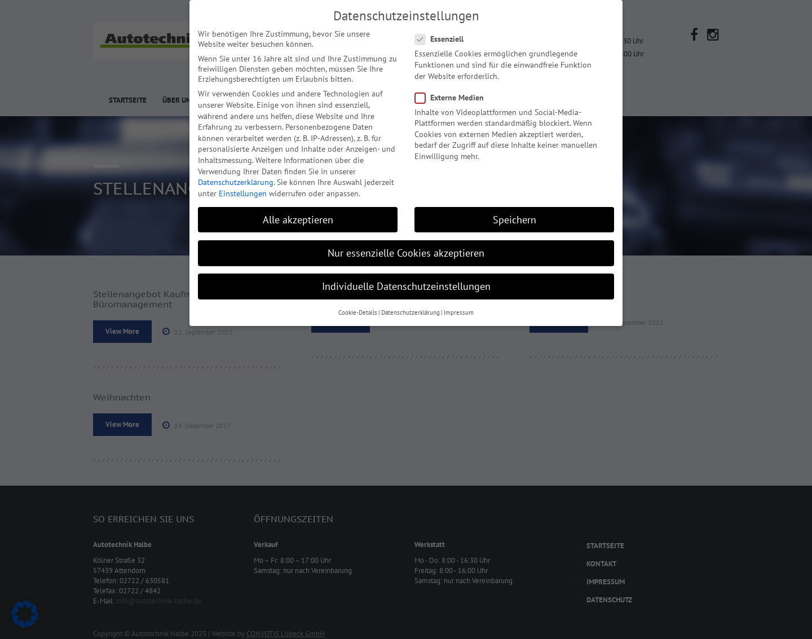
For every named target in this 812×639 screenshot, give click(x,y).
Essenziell (442, 39)
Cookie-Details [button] (357, 312)
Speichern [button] (514, 219)
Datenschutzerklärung (235, 182)
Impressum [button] (459, 312)
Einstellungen (243, 193)
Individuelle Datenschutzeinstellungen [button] (406, 286)
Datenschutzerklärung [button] (410, 312)
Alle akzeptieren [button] (298, 219)
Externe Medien (452, 97)
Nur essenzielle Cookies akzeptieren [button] (406, 252)
